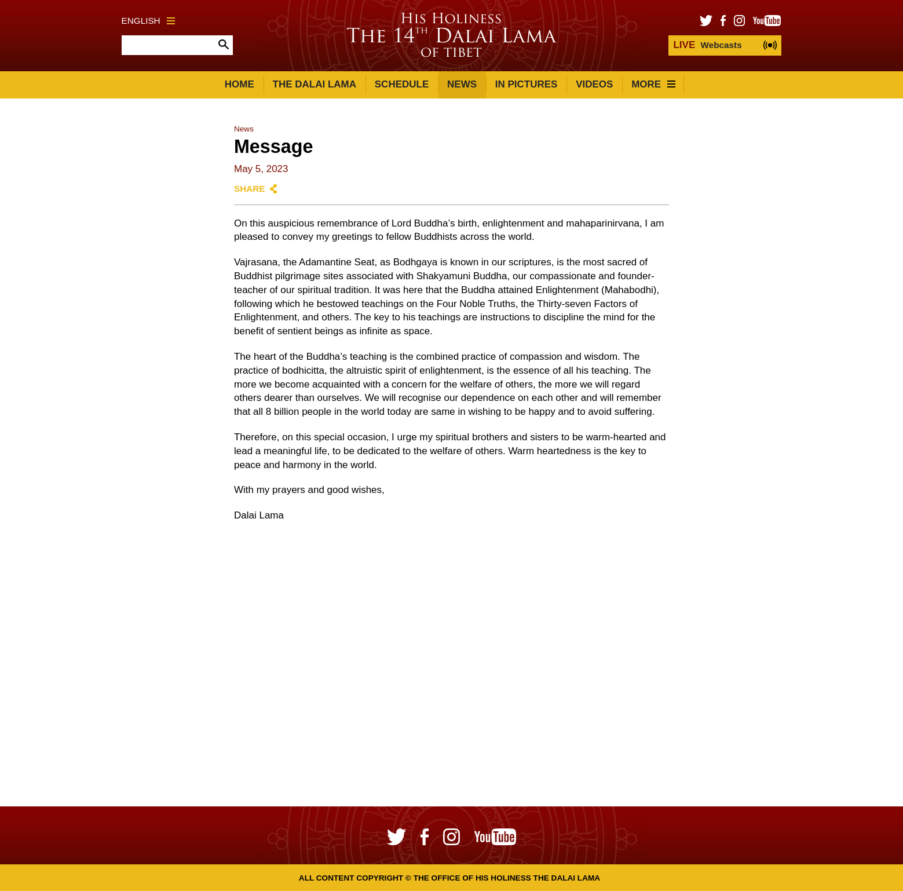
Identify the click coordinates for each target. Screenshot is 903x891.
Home (239, 84)
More (653, 84)
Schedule (402, 84)
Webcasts (707, 44)
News (462, 84)
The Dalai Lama (314, 84)
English (148, 20)
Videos (594, 84)
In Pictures (526, 84)
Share (249, 188)
